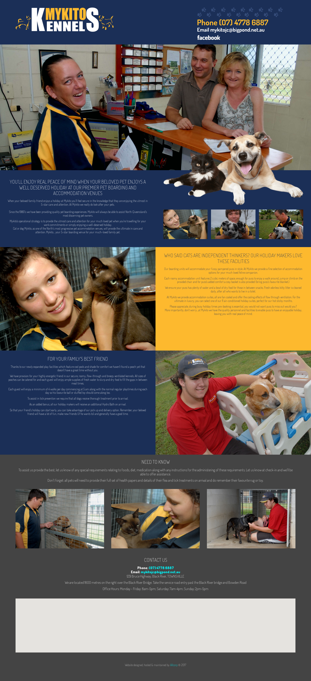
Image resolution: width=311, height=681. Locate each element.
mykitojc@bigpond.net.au (160, 572)
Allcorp (174, 665)
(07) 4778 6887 (161, 568)
